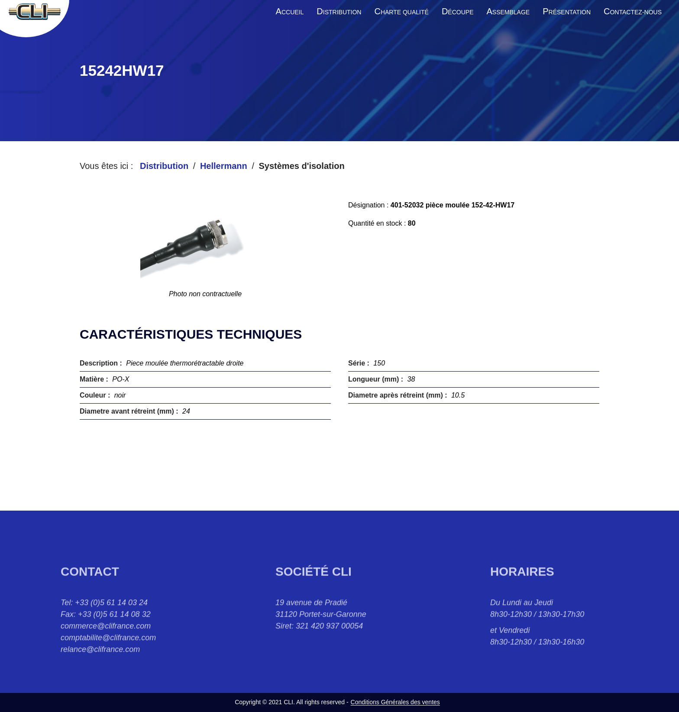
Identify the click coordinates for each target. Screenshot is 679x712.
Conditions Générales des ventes (395, 702)
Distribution (164, 166)
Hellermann (223, 166)
